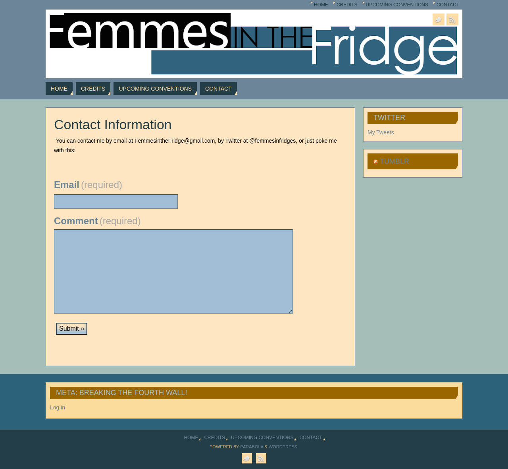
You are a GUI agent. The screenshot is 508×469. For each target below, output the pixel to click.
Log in (57, 407)
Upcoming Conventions (397, 5)
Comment (97, 220)
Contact (448, 5)
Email (88, 184)
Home (321, 5)
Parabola (251, 446)
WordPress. (283, 446)
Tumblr (394, 161)
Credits (347, 5)
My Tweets (381, 132)
